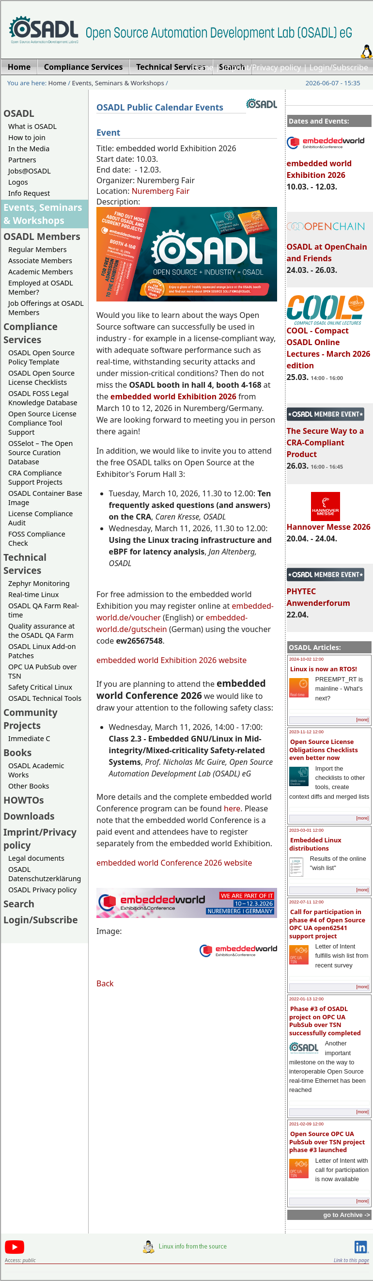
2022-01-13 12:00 (306, 998)
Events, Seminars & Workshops (118, 83)
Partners (22, 159)
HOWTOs (23, 800)
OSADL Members (41, 236)
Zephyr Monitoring (39, 583)
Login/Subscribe (339, 67)
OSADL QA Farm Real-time (43, 610)
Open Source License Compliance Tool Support (42, 423)
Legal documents (36, 858)
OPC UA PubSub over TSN (42, 671)
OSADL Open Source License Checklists (41, 377)
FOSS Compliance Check (36, 538)
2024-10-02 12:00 (306, 659)
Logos (18, 182)
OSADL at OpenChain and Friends (327, 248)
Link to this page (351, 1260)
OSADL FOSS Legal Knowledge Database (43, 398)
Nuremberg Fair (161, 191)
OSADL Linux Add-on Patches (42, 651)
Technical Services (25, 564)
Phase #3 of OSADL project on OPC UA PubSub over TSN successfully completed (325, 1020)
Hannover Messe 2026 (329, 522)
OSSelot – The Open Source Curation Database (40, 452)
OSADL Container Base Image (45, 498)
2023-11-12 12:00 (306, 731)
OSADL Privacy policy (42, 889)
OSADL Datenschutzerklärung (44, 874)
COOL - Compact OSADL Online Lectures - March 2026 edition (329, 343)
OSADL (18, 113)
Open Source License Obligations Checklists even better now (323, 749)
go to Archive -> (346, 1214)
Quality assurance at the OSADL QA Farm (41, 630)
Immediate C (29, 738)
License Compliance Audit (40, 518)
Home (202, 67)
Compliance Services (30, 333)
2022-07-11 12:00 (306, 902)
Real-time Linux (33, 594)
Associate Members (40, 260)
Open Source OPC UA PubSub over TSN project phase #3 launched (327, 1141)
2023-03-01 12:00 (306, 830)
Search (18, 903)
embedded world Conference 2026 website (174, 862)
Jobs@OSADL (29, 170)
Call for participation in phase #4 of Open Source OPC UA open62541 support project (327, 923)
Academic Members (40, 271)
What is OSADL (32, 126)
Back (105, 983)
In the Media (28, 148)
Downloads (29, 815)
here (232, 808)
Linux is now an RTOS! (323, 668)
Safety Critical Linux (40, 687)
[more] (362, 719)
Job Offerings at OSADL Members (46, 308)
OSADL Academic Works (36, 770)
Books (17, 752)
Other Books (28, 786)
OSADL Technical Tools (44, 698)
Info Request (29, 193)
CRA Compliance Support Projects (35, 477)
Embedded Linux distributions (315, 844)
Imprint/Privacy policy (261, 67)
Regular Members (37, 249)
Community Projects (30, 719)
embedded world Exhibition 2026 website (171, 660)
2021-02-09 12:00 (306, 1124)
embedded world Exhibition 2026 (325, 164)
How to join (27, 137)
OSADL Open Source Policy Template (41, 357)
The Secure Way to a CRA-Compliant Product (325, 438)
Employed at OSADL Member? (40, 287)
